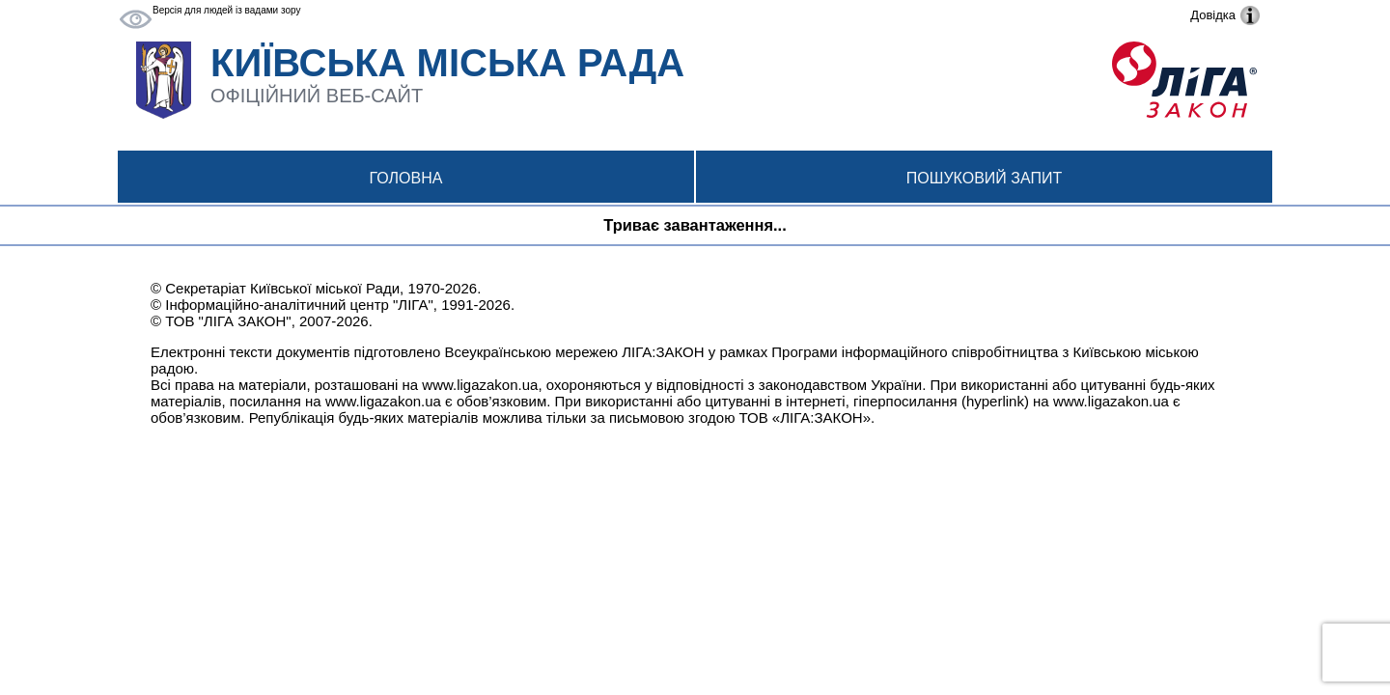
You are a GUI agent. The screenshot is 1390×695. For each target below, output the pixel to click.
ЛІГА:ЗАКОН (663, 352)
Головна (406, 178)
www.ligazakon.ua (480, 384)
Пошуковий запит (984, 178)
